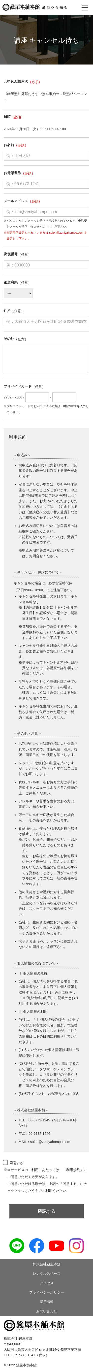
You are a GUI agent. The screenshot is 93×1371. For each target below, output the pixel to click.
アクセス (47, 1283)
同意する (13, 1163)
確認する (47, 1211)
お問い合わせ (46, 1311)
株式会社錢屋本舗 (47, 1264)
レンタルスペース (47, 1273)
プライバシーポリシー (46, 1292)
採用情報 (47, 1302)
